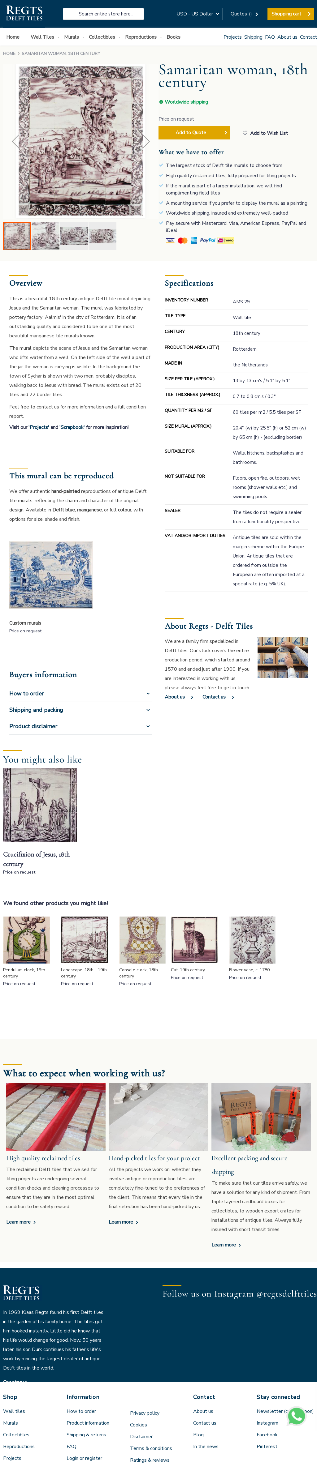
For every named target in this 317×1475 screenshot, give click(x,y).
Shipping (253, 37)
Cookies (138, 1425)
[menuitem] (14, 37)
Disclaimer (141, 1436)
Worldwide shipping (186, 102)
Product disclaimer (33, 726)
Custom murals (25, 623)
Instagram (267, 1423)
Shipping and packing (36, 710)
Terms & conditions (151, 1448)
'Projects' (38, 427)
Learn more (19, 1222)
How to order (26, 693)
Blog (198, 1434)
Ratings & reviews (150, 1460)
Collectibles (16, 1434)
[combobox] (103, 14)
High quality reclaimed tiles (43, 1158)
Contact (308, 37)
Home (9, 54)
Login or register (84, 1458)
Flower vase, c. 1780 (249, 970)
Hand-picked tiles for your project (154, 1158)
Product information (88, 1423)
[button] (197, 14)
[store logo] (24, 14)
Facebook (267, 1434)
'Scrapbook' (72, 427)
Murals (10, 1423)
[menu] (158, 36)
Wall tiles (14, 1411)
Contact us (214, 697)
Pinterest (267, 1446)
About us (287, 37)
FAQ (270, 37)
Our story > (15, 1382)
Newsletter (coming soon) (285, 1411)
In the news (206, 1446)
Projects (233, 37)
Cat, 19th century (188, 970)
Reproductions (19, 1446)
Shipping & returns (86, 1434)
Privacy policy (144, 1413)
